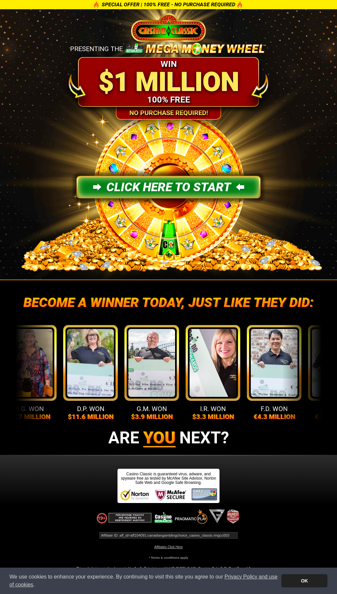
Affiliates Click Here (168, 547)
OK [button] (304, 580)
